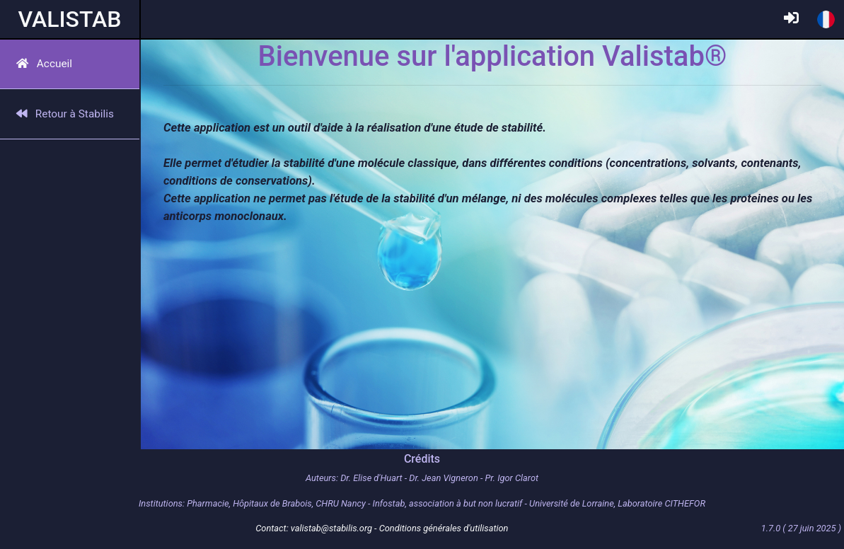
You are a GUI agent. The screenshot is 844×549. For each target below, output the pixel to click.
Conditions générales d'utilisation (444, 528)
